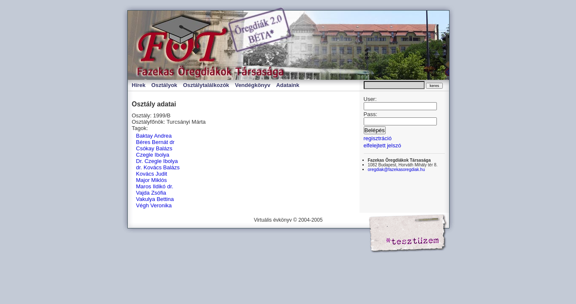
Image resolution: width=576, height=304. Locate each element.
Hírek (139, 85)
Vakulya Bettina (155, 199)
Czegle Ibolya (153, 155)
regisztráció (378, 138)
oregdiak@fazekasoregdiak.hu (396, 169)
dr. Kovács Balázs (158, 167)
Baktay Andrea (154, 136)
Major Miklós (151, 180)
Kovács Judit (151, 174)
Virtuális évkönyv (216, 45)
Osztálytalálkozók (206, 85)
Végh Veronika (154, 205)
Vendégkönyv (252, 85)
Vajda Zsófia (151, 193)
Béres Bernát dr (155, 142)
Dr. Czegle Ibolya (157, 161)
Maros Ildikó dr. (154, 186)
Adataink (287, 85)
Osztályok (164, 85)
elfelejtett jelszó (382, 145)
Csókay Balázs (154, 148)
